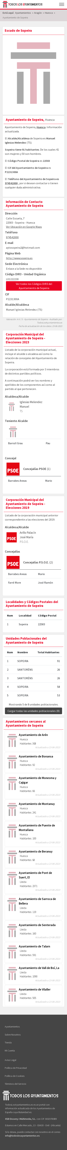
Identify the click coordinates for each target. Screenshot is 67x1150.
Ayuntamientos (12, 1026)
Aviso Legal (10, 1060)
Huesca (41, 127)
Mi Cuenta (10, 1050)
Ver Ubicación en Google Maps (24, 226)
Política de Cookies (14, 1076)
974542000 (11, 183)
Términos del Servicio (15, 1083)
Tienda (8, 1042)
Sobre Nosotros (13, 1034)
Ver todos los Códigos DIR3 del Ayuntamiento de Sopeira (34, 286)
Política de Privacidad (16, 1067)
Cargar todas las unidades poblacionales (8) (34, 711)
